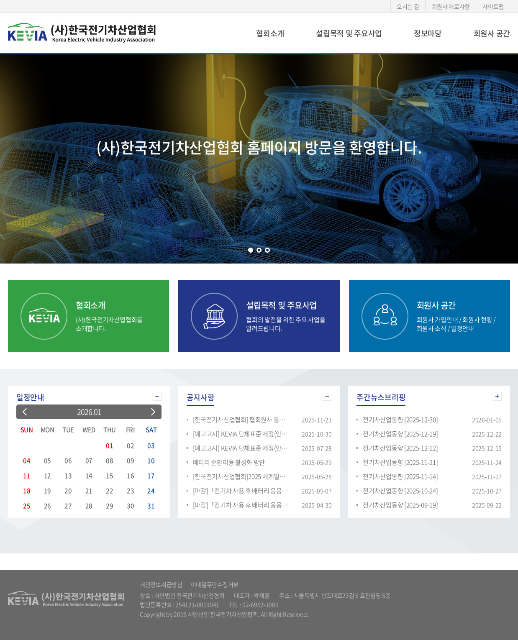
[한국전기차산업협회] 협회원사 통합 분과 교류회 (241, 419)
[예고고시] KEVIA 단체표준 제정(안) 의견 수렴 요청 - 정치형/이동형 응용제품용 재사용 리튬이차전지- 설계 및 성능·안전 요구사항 (241, 448)
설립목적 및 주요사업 (349, 33)
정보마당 (428, 33)
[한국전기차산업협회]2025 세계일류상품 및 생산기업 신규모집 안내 (241, 476)
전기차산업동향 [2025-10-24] (400, 490)
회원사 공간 (492, 33)
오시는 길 (408, 6)
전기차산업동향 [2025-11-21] (400, 462)
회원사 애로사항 (451, 6)
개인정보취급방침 (161, 585)
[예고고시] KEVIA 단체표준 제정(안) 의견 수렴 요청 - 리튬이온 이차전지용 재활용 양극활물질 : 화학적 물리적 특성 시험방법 (241, 433)
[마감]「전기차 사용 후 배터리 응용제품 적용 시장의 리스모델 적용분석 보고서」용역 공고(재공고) (241, 490)
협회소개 (270, 33)
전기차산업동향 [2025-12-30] (400, 419)
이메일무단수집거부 (214, 585)
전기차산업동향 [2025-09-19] (400, 504)
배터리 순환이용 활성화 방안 (229, 462)
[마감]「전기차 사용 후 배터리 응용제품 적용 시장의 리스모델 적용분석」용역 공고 (241, 504)
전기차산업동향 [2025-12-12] (400, 448)
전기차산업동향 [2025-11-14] (400, 476)
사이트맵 (493, 6)
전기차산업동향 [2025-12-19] (400, 433)
